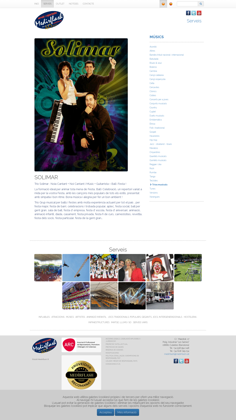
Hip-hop (153, 140)
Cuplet (153, 111)
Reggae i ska (155, 164)
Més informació (127, 412)
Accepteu (105, 412)
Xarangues (155, 197)
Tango (152, 176)
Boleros (153, 67)
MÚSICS (157, 37)
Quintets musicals (158, 160)
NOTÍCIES (73, 4)
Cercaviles (154, 87)
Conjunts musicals (158, 103)
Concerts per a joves (159, 99)
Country (153, 107)
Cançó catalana (157, 75)
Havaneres (154, 136)
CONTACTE (88, 4)
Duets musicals (157, 115)
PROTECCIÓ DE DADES (115, 347)
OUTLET (60, 4)
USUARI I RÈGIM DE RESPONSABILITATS (121, 361)
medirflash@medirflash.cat (176, 354)
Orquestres (155, 152)
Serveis (194, 20)
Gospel (153, 132)
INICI (36, 4)
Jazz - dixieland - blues (161, 144)
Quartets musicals (158, 156)
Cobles (153, 95)
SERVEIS (47, 4)
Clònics (153, 91)
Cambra (153, 71)
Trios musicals (158, 184)
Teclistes (154, 180)
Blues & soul (156, 63)
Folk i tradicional (157, 128)
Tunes (152, 188)
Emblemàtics (156, 120)
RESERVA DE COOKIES (114, 350)
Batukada (154, 59)
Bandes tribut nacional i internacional (167, 55)
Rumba (153, 172)
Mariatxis (154, 148)
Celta (152, 83)
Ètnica (152, 124)
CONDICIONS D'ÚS (113, 364)
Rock (152, 168)
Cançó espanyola (157, 79)
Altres (152, 51)
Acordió (153, 47)
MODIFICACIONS (112, 353)
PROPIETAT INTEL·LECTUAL (117, 344)
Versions (154, 193)
